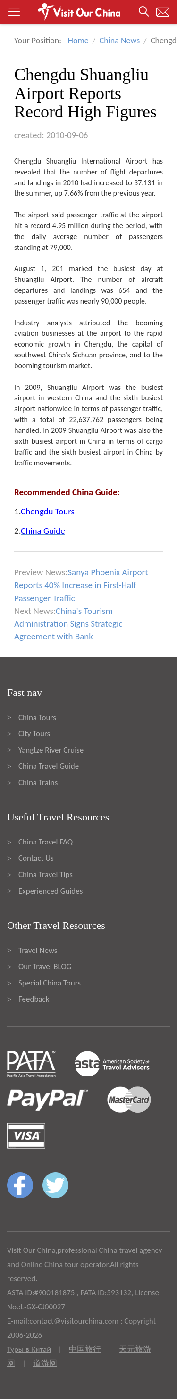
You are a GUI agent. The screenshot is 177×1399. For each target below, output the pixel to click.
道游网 (45, 1363)
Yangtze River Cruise (51, 750)
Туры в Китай (29, 1349)
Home (78, 40)
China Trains (38, 782)
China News (120, 40)
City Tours (34, 733)
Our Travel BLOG (44, 966)
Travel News (37, 950)
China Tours (37, 717)
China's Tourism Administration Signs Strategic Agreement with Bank (68, 623)
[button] (88, 12)
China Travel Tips (45, 874)
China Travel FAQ (45, 842)
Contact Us (36, 858)
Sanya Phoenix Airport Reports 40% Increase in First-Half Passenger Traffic (81, 585)
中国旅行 (85, 1349)
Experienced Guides (50, 891)
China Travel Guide (48, 766)
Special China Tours (49, 983)
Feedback (33, 999)
